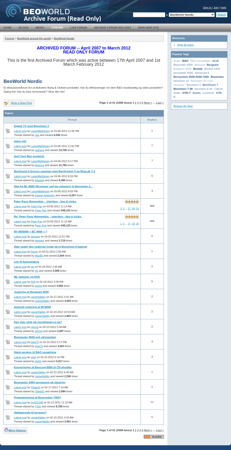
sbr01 (38, 361)
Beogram (213, 64)
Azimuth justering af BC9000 (32, 307)
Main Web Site (148, 27)
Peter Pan (36, 206)
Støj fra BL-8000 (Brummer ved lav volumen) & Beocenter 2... (53, 186)
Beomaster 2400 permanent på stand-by (40, 382)
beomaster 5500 (183, 72)
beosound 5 (202, 72)
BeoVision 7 (210, 84)
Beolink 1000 (212, 68)
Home (8, 27)
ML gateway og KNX (27, 276)
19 (137, 208)
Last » (160, 102)
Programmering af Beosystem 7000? (37, 397)
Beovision (217, 76)
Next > (148, 102)
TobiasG (35, 387)
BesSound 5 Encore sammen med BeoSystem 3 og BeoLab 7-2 (54, 171)
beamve (39, 165)
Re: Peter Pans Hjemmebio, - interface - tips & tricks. (48, 216)
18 (133, 208)
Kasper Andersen (45, 195)
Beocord (200, 64)
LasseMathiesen (40, 131)
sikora (38, 285)
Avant (176, 60)
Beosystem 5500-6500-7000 (191, 76)
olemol (34, 327)
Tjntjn (38, 406)
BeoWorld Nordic (64, 38)
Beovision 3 (194, 84)
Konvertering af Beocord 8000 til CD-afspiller (43, 367)
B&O (185, 60)
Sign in (207, 7)
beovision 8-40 (203, 88)
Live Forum (78, 27)
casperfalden (38, 296)
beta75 (35, 342)
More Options (17, 430)
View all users (185, 44)
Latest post (20, 131)
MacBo (39, 255)
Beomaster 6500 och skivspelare (35, 337)
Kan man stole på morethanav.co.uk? (38, 322)
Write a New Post (21, 103)
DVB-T (186, 92)
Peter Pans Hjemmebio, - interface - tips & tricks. (45, 201)
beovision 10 (181, 80)
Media (40, 27)
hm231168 (37, 402)
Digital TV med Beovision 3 (31, 126)
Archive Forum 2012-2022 (112, 27)
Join (216, 7)
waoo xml (20, 141)
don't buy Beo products (29, 156)
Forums (57, 27)
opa (37, 135)
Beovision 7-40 (183, 88)
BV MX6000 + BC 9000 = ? (30, 231)
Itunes (197, 92)
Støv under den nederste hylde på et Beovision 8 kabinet (50, 246)
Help (223, 7)
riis (32, 266)
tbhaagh (39, 180)
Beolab (197, 68)
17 (129, 208)
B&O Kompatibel (200, 60)
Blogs (24, 27)
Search (221, 14)
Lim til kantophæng (26, 261)
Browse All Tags (183, 106)
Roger (34, 251)
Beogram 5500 (182, 68)
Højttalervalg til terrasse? (30, 412)
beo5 (215, 60)
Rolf (33, 281)
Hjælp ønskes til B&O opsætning (35, 352)
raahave (39, 150)
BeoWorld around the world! (34, 38)
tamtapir (35, 236)
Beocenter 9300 (183, 64)
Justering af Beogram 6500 (31, 291)
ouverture (208, 92)
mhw (33, 357)
